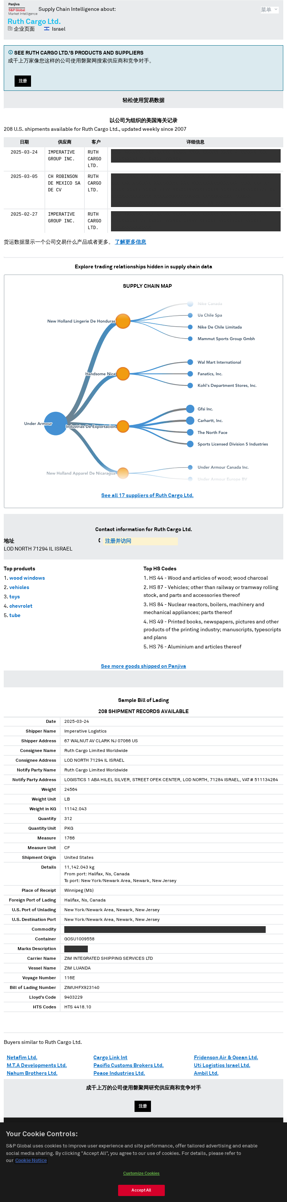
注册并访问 (118, 541)
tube (15, 615)
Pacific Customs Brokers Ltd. (128, 1065)
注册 (23, 81)
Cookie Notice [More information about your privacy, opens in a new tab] (31, 1163)
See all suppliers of (147, 495)
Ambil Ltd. (206, 1073)
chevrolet (21, 606)
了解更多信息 (130, 242)
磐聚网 (22, 9)
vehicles (19, 587)
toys (14, 597)
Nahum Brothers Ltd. (32, 1073)
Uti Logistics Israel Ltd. (222, 1065)
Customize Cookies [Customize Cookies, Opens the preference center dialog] (141, 1176)
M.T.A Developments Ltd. (37, 1065)
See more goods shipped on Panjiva (143, 666)
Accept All (141, 1192)
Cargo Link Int (110, 1057)
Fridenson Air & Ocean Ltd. (226, 1057)
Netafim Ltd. (22, 1057)
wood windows (27, 578)
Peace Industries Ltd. (119, 1073)
